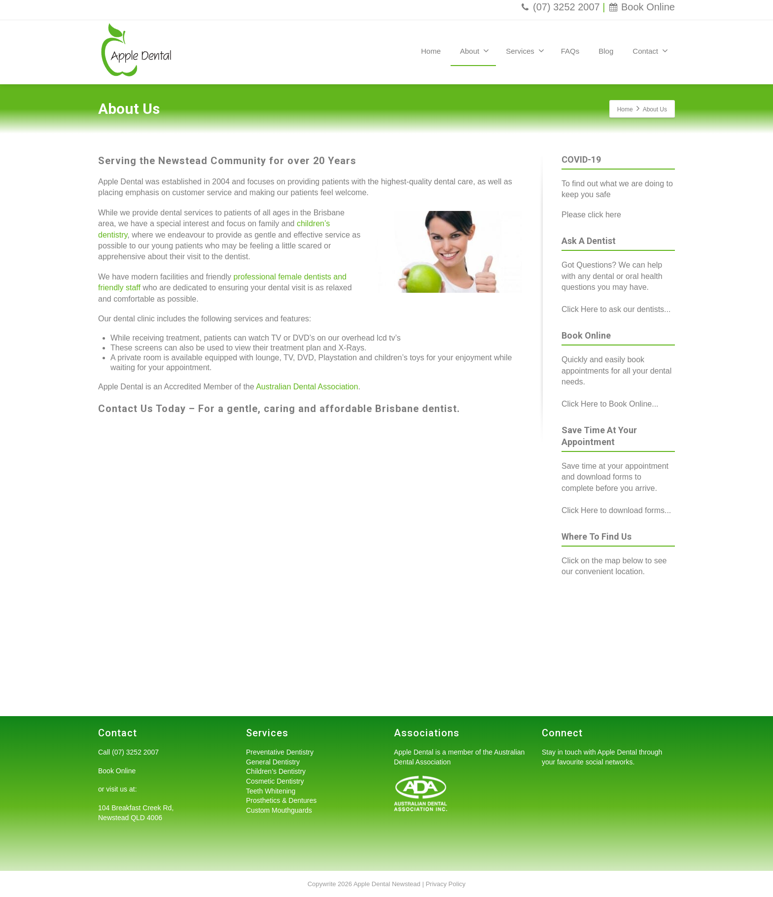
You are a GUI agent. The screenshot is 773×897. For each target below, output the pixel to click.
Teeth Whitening (270, 791)
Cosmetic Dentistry (275, 781)
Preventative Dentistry (280, 752)
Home (431, 51)
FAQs (570, 51)
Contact (650, 50)
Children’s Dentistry (276, 771)
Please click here (591, 214)
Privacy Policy (445, 884)
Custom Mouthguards (279, 810)
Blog (605, 51)
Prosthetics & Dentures (281, 800)
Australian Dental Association (307, 386)
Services (525, 50)
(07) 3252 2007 (560, 6)
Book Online (641, 6)
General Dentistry (273, 762)
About (474, 50)
